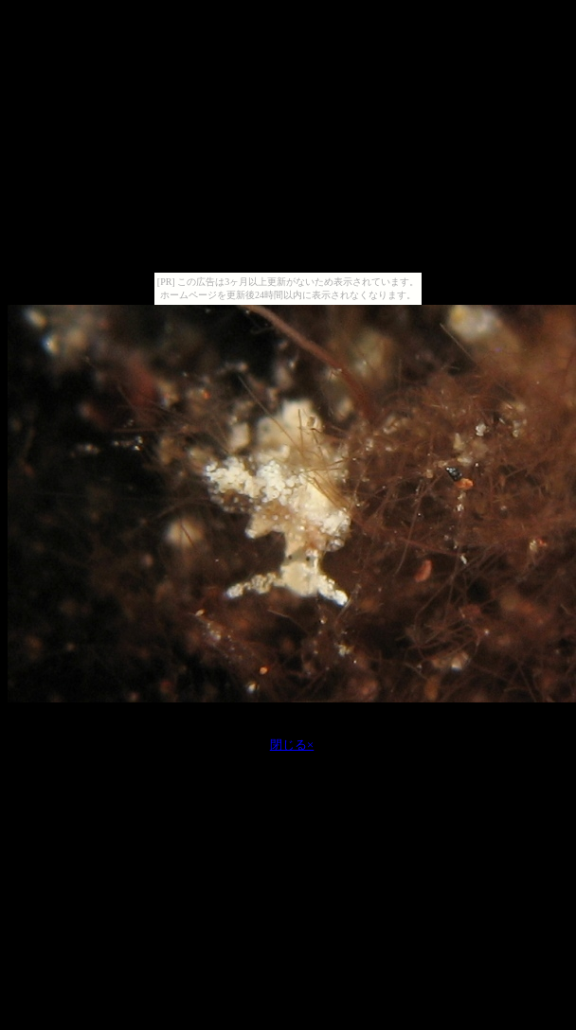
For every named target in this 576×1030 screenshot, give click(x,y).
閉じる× (292, 744)
